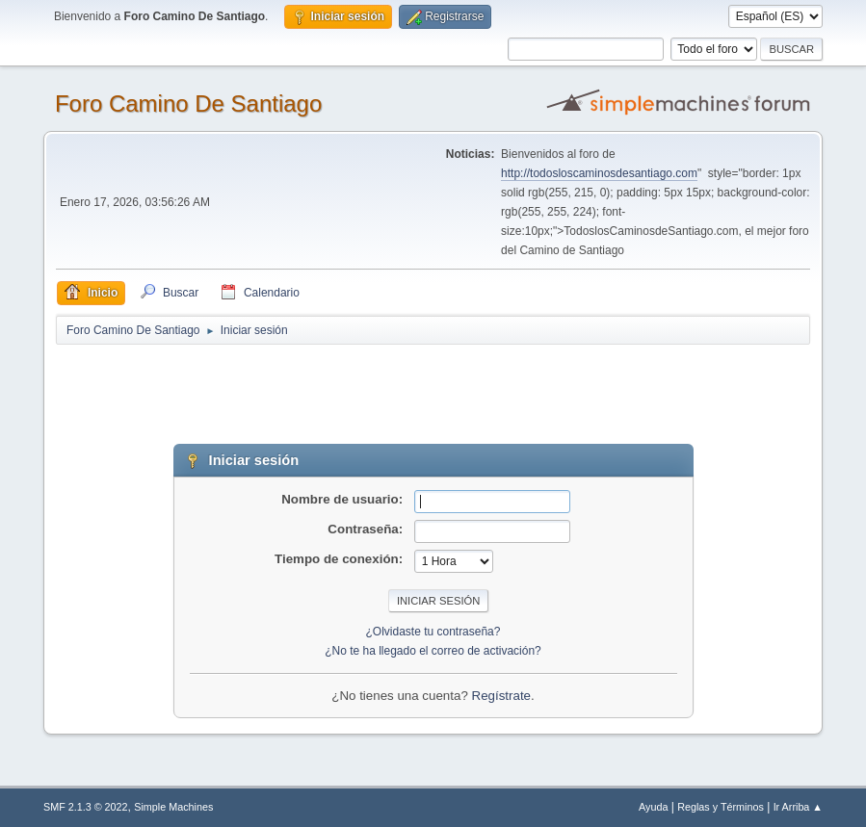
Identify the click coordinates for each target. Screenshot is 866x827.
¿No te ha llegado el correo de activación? (433, 651)
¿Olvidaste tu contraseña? (433, 631)
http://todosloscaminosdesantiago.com (599, 173)
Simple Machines (173, 807)
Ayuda (653, 807)
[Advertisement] (395, 390)
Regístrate (502, 695)
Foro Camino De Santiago (188, 103)
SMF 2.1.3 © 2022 (85, 807)
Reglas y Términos (720, 807)
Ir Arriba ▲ (798, 807)
